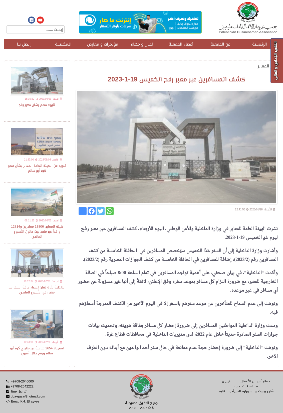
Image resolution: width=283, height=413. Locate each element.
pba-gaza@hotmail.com (28, 396)
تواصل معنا (19, 391)
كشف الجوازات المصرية (131, 262)
